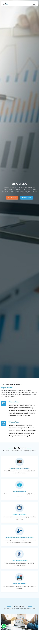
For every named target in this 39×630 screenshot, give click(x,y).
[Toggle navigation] (33, 4)
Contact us (12, 197)
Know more (26, 197)
